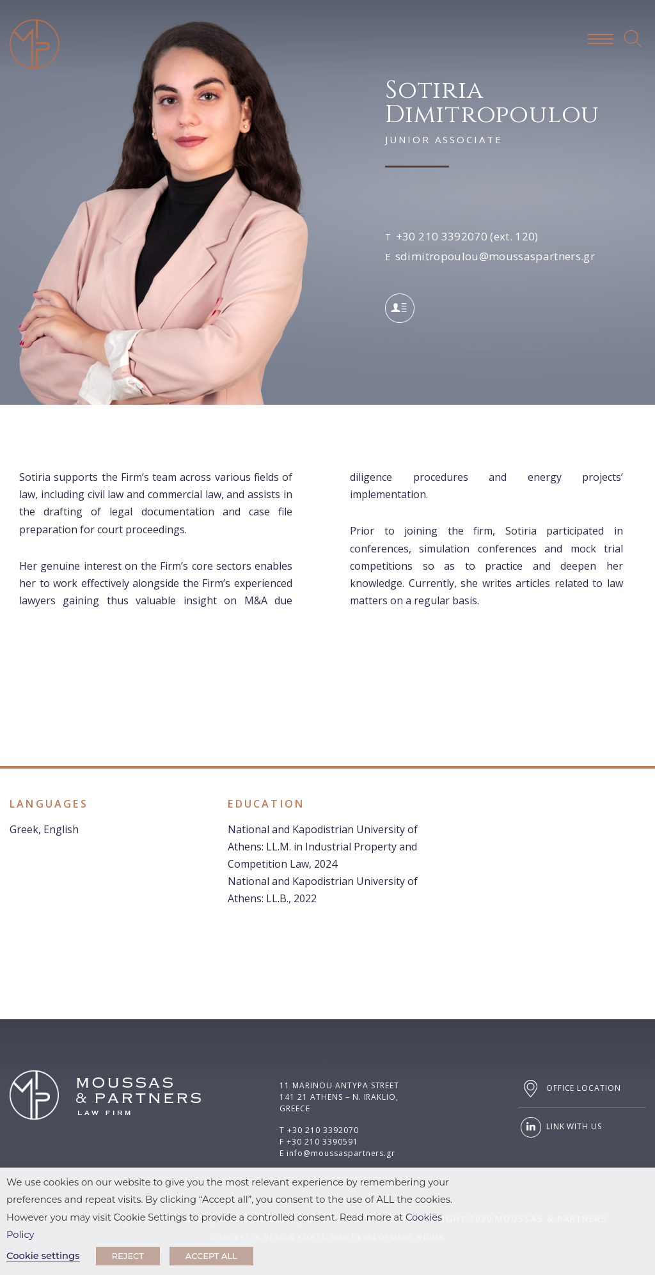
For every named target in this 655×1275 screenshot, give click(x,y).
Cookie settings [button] (43, 1256)
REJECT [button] (128, 1256)
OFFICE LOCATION (569, 1088)
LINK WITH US (560, 1127)
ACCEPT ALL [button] (211, 1256)
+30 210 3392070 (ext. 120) (467, 236)
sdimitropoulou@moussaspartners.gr (495, 256)
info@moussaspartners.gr (341, 1153)
